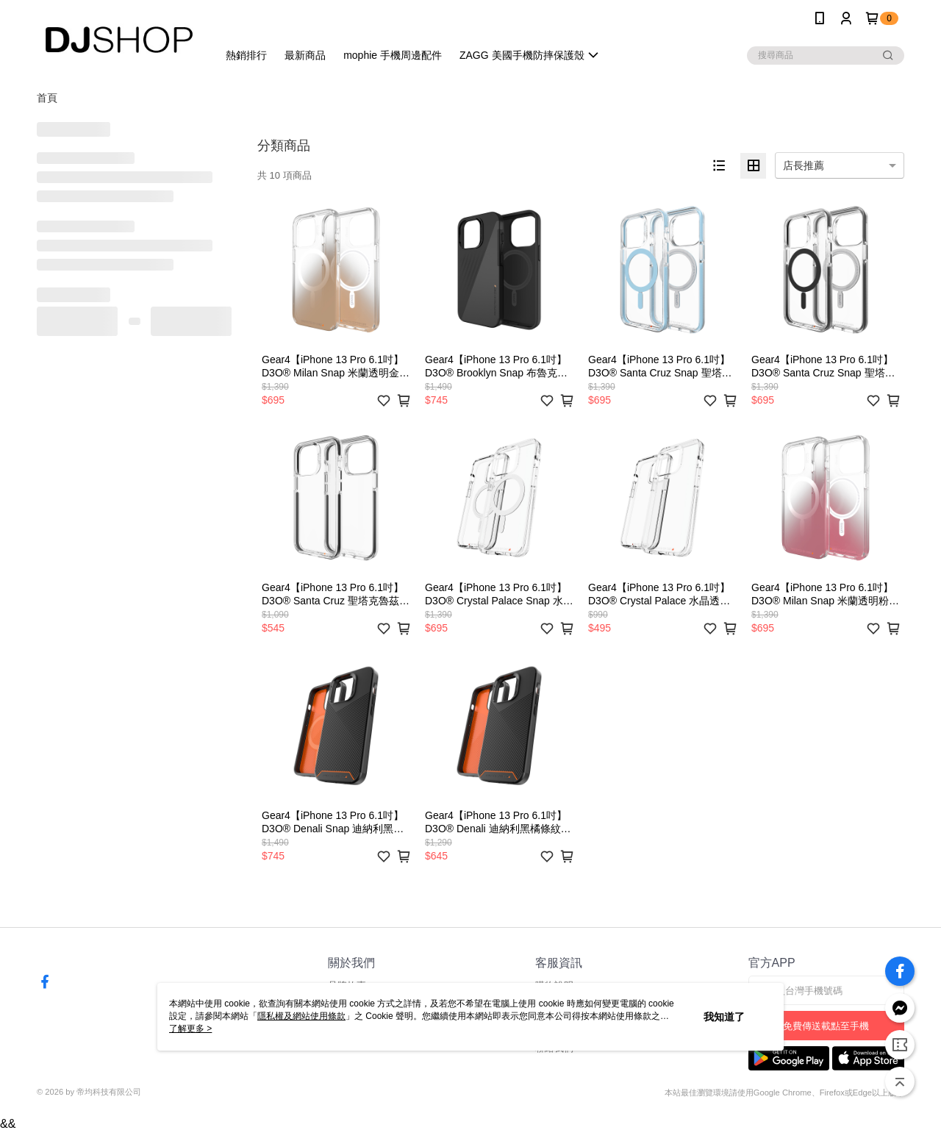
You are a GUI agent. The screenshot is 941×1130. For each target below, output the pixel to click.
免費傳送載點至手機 (826, 1025)
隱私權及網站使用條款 (301, 1016)
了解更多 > (190, 1028)
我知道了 (724, 1017)
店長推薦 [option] (803, 165)
